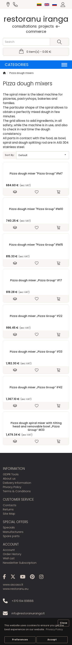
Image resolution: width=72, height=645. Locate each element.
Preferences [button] (20, 639)
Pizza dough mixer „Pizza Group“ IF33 (36, 352)
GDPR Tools (11, 474)
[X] (15, 577)
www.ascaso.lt (13, 584)
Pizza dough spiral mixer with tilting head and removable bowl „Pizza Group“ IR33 (36, 426)
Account (9, 550)
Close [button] (63, 622)
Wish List (9, 558)
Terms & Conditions (17, 491)
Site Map (9, 514)
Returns (8, 509)
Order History (12, 554)
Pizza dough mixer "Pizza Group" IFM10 (36, 209)
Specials (9, 527)
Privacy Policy (12, 487)
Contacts (9, 505)
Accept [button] (52, 639)
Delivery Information (17, 483)
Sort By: (9, 155)
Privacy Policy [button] (54, 629)
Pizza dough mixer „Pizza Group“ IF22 (36, 316)
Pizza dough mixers (21, 73)
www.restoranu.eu (15, 589)
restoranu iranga (36, 19)
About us (9, 478)
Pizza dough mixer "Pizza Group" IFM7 (36, 173)
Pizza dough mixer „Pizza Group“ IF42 (36, 387)
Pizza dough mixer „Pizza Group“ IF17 (36, 280)
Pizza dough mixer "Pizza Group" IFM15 (36, 245)
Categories (36, 64)
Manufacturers (13, 532)
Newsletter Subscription (19, 563)
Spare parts (11, 536)
